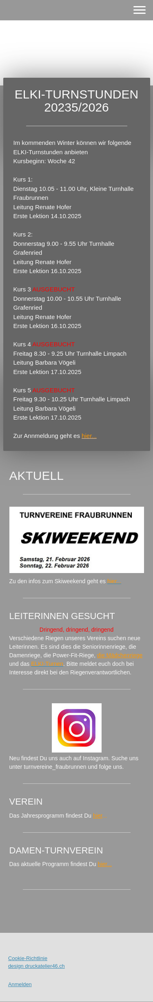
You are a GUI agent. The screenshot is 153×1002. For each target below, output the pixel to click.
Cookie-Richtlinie (27, 958)
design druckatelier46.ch (36, 966)
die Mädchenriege (119, 655)
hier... (105, 864)
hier (97, 815)
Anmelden (20, 984)
